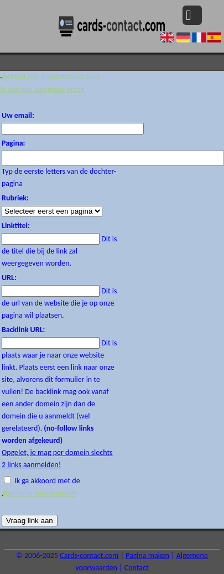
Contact (136, 567)
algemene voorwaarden (39, 493)
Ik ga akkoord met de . (60, 487)
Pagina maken (147, 555)
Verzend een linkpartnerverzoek (50, 76)
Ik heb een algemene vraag (42, 89)
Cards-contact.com (89, 555)
